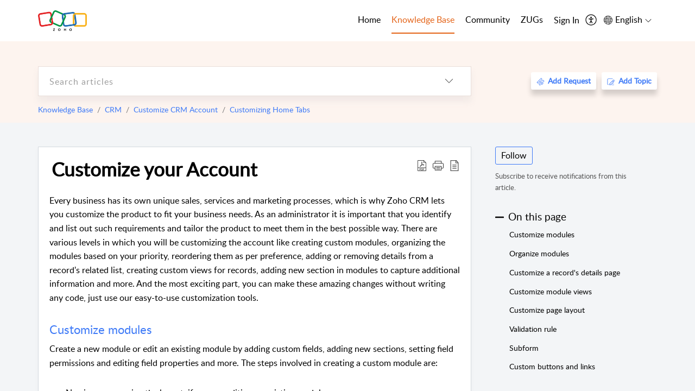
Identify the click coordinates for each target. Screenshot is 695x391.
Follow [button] (514, 155)
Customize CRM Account (176, 109)
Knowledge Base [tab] (422, 20)
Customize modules (102, 329)
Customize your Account (154, 169)
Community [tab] (487, 20)
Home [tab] (369, 20)
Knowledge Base (65, 109)
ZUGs (532, 20)
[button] (438, 165)
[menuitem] (566, 20)
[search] (233, 81)
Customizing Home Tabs (270, 109)
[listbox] (449, 81)
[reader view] (454, 165)
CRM (113, 109)
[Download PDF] (421, 165)
